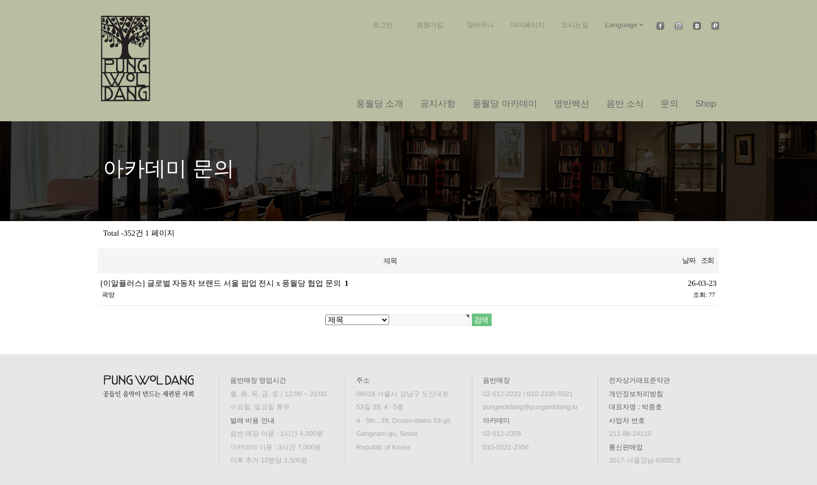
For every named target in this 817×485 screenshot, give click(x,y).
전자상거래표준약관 (639, 380)
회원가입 (430, 25)
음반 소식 (625, 104)
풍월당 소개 (379, 104)
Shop (705, 104)
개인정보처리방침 (636, 394)
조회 (707, 260)
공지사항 (438, 104)
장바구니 (480, 25)
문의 (669, 104)
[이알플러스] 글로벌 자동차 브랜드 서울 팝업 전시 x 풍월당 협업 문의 (224, 284)
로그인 (382, 25)
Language (624, 25)
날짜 (688, 260)
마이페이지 (527, 25)
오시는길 (574, 25)
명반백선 (571, 104)
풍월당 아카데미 (504, 104)
